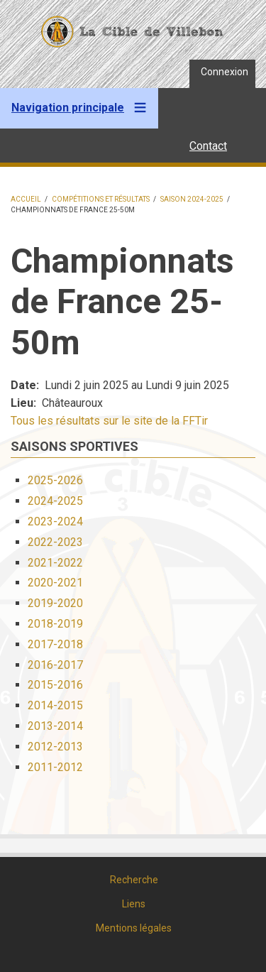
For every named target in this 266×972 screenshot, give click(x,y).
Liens (133, 904)
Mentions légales (134, 928)
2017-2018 (55, 644)
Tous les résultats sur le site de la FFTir (109, 420)
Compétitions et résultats (101, 199)
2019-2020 (55, 603)
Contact (208, 146)
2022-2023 (55, 542)
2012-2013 (55, 746)
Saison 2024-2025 (191, 199)
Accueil (26, 199)
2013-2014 (55, 726)
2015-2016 (55, 685)
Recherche (134, 880)
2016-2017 (55, 665)
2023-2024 (55, 521)
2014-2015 (55, 705)
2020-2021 (55, 582)
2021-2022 (55, 562)
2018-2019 (55, 623)
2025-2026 (55, 480)
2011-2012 (55, 767)
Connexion (224, 72)
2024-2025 (55, 501)
